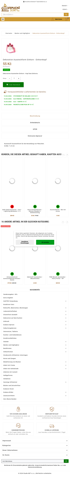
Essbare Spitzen (8, 324)
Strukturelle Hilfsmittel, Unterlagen (15, 355)
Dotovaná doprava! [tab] (35, 136)
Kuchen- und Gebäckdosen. (12, 335)
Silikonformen (8, 351)
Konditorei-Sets (8, 304)
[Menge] (14, 78)
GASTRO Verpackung (10, 301)
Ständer (6, 341)
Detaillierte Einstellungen (25, 242)
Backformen (7, 348)
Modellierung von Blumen (12, 362)
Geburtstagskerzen (9, 328)
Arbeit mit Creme (9, 365)
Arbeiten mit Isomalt (10, 372)
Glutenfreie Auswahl (10, 314)
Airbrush (6, 321)
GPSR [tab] (35, 129)
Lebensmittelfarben (10, 311)
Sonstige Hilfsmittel (10, 382)
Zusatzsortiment (9, 395)
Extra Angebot (8, 297)
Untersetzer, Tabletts (10, 331)
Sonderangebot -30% (10, 294)
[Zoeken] (33, 14)
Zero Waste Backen (9, 399)
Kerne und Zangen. (9, 358)
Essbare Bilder (8, 392)
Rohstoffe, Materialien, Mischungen (15, 308)
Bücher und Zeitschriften (11, 385)
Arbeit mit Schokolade (10, 368)
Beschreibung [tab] (35, 116)
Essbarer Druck (8, 389)
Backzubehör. (35, 290)
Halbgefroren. (8, 375)
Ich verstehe (45, 242)
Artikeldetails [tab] (35, 122)
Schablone (7, 378)
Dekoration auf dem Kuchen (12, 318)
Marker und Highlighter (11, 345)
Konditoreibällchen (10, 338)
